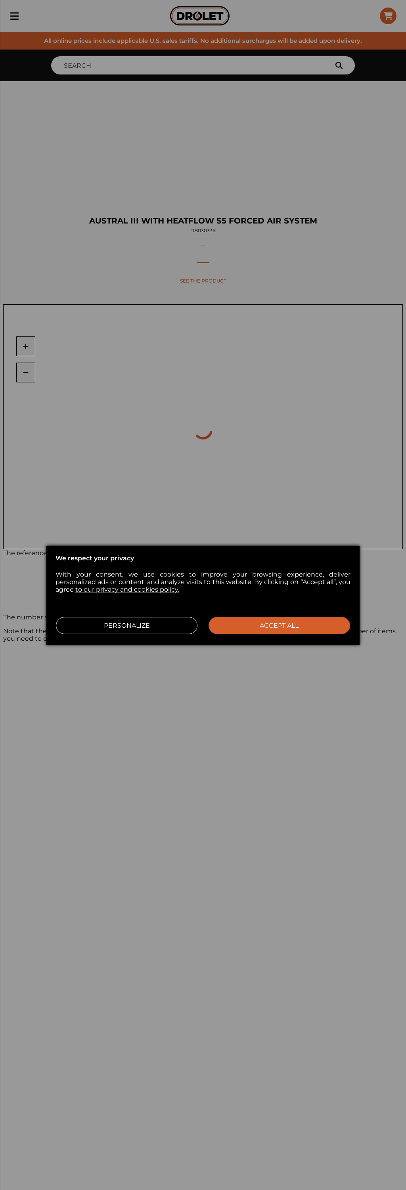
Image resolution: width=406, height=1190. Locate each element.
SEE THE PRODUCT (203, 281)
